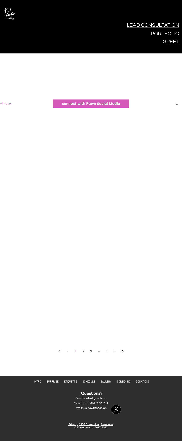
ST (106, 403)
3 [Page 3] (91, 351)
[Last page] (122, 351)
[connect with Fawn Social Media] (91, 103)
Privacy (73, 424)
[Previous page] (67, 351)
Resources (107, 424)
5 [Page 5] (107, 351)
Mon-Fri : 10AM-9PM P (89, 403)
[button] (177, 104)
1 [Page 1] (75, 351)
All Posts (6, 103)
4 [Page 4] (99, 351)
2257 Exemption (89, 424)
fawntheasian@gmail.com (91, 398)
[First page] (59, 351)
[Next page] (114, 351)
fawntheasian (97, 408)
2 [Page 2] (83, 351)
